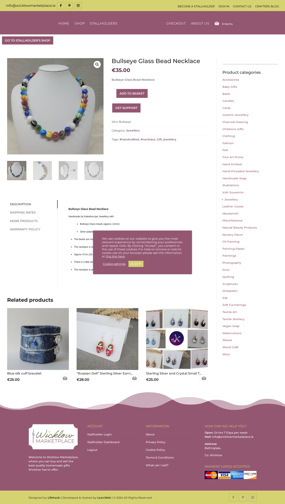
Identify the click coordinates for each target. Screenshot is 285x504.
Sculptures (230, 283)
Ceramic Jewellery (235, 114)
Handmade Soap (234, 178)
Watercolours (231, 333)
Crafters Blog (267, 6)
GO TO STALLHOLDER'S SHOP (27, 40)
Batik (226, 93)
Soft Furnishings (234, 304)
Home (64, 23)
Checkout (175, 23)
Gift (159, 139)
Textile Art (229, 311)
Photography (231, 262)
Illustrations (230, 185)
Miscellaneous (232, 220)
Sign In (223, 6)
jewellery (169, 139)
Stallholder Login (99, 434)
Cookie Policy (155, 449)
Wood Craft (230, 347)
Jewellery (133, 130)
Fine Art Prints (232, 157)
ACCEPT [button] (136, 263)
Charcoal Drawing (235, 121)
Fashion (228, 143)
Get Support (126, 108)
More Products (22, 220)
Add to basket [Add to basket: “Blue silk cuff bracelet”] (65, 378)
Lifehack (54, 497)
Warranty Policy (23, 229)
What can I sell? (157, 465)
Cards (226, 107)
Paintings (229, 255)
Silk (225, 297)
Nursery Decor (232, 234)
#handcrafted (129, 139)
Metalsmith (230, 213)
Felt (225, 150)
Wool (226, 354)
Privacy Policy (155, 441)
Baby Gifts (229, 86)
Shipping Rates (21, 212)
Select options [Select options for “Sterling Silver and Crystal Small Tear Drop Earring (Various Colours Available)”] (204, 378)
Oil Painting (230, 241)
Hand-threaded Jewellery (240, 171)
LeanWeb (104, 497)
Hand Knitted (232, 164)
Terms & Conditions (160, 457)
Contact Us (242, 6)
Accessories (230, 79)
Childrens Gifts (233, 128)
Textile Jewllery (233, 319)
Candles (228, 100)
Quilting (228, 276)
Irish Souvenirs (232, 192)
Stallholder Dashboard (103, 441)
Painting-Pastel (233, 248)
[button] (97, 64)
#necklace (148, 139)
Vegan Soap (230, 326)
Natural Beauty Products (239, 227)
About (150, 434)
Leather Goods (232, 206)
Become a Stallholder (196, 6)
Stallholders (104, 23)
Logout (92, 449)
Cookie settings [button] (114, 264)
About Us (199, 23)
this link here (115, 256)
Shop (80, 23)
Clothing (228, 136)
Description (18, 204)
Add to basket (132, 93)
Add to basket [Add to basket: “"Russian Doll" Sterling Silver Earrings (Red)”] (134, 378)
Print (226, 269)
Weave (227, 340)
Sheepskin (230, 290)
